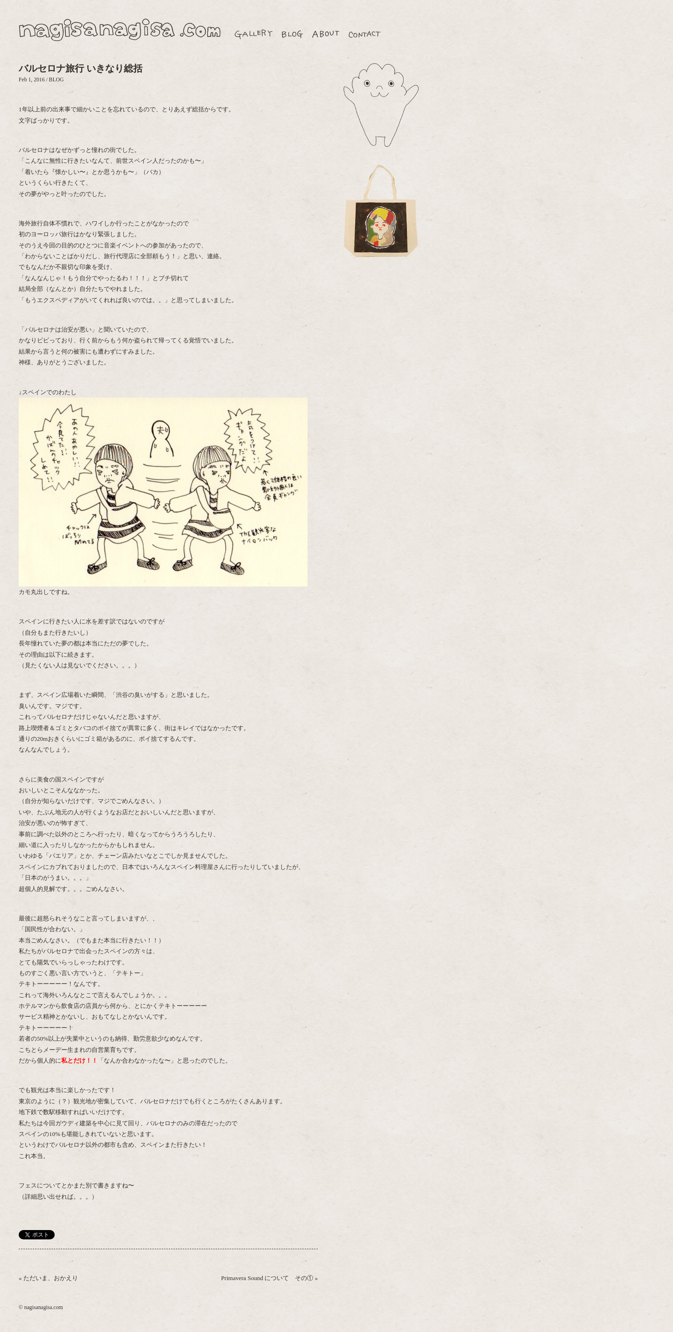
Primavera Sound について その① (267, 1277)
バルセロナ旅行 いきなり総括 (81, 68)
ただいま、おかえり (50, 1277)
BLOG (56, 80)
